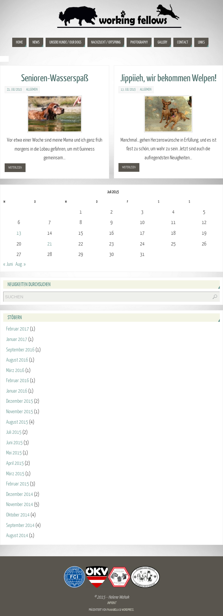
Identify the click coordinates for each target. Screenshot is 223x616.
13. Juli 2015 (128, 89)
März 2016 (15, 370)
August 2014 (17, 535)
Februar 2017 (17, 329)
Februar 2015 (17, 484)
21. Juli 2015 (14, 89)
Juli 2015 (13, 432)
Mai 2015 (14, 453)
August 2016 (17, 360)
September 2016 (20, 350)
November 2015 (19, 411)
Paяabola (112, 609)
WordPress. (128, 609)
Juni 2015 (14, 442)
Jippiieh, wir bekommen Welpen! (168, 78)
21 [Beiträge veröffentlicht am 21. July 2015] (49, 244)
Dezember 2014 (19, 494)
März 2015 (15, 473)
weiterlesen (15, 167)
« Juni (8, 264)
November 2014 (19, 504)
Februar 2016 (17, 380)
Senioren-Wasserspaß (54, 78)
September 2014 (20, 525)
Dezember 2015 (19, 401)
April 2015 (15, 463)
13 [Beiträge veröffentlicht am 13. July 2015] (19, 233)
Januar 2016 (16, 391)
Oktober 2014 (18, 515)
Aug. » (20, 264)
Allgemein (31, 89)
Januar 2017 (16, 339)
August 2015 (17, 422)
